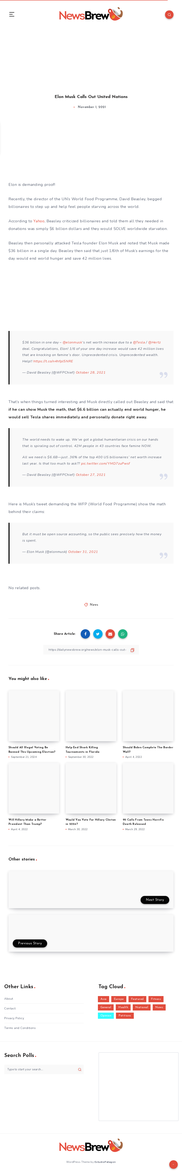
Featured (137, 999)
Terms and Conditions (20, 1028)
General (105, 1007)
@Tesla (139, 342)
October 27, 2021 (91, 474)
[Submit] (80, 1069)
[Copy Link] (91, 649)
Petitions (125, 1015)
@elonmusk (72, 342)
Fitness (156, 999)
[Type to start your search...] (44, 1069)
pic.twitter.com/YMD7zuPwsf (105, 463)
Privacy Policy (14, 1018)
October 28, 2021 (91, 372)
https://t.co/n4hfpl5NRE (53, 361)
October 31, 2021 (83, 551)
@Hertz (154, 342)
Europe (119, 999)
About (8, 999)
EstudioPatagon (105, 1162)
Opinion (105, 1015)
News (94, 605)
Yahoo (39, 221)
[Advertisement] (91, 57)
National (141, 1007)
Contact (10, 1008)
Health (123, 1007)
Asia (103, 999)
